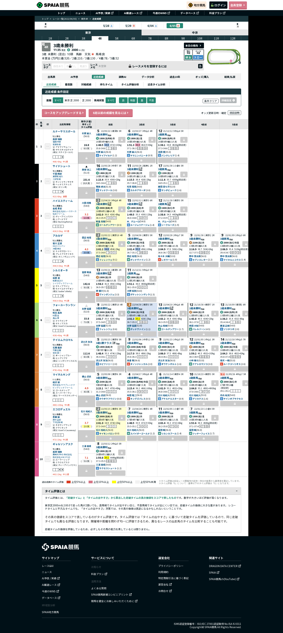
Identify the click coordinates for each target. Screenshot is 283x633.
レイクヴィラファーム (63, 283)
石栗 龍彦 (57, 347)
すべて (111, 100)
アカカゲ (58, 235)
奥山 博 (56, 318)
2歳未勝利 (195, 308)
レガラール (166, 259)
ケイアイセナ (105, 155)
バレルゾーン (198, 329)
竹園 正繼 (57, 350)
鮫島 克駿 (100, 221)
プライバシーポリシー (171, 566)
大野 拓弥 (131, 290)
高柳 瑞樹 (57, 139)
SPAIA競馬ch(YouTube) (224, 579)
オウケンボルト (169, 364)
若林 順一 (57, 353)
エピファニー (105, 364)
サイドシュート (61, 166)
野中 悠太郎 (195, 256)
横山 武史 (86, 376)
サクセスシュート (108, 468)
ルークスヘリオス (232, 364)
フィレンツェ (105, 259)
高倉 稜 (130, 360)
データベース (189, 13)
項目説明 (234, 113)
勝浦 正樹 (224, 325)
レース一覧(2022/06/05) (65, 18)
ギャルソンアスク (63, 444)
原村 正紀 (57, 419)
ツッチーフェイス (201, 433)
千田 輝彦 (57, 173)
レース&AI (47, 566)
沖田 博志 (57, 248)
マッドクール (105, 190)
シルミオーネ (60, 270)
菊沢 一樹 (224, 360)
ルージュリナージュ (139, 224)
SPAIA (214, 572)
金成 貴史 (57, 208)
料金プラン (217, 13)
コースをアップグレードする (64, 112)
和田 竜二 (131, 395)
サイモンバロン (106, 433)
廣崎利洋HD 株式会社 (62, 454)
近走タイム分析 (156, 84)
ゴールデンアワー (108, 224)
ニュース (80, 13)
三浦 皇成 (86, 446)
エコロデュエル (61, 409)
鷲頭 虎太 (100, 186)
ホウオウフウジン (108, 398)
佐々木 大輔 (163, 256)
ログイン (218, 5)
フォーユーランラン (64, 305)
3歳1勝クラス (104, 343)
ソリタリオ (228, 329)
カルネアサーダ (137, 190)
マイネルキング (61, 374)
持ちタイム (106, 84)
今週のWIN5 (161, 13)
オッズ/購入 (202, 77)
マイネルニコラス (232, 259)
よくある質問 (98, 588)
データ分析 (148, 77)
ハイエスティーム (63, 201)
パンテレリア (168, 155)
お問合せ (165, 590)
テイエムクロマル (63, 340)
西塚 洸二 (86, 169)
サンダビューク (169, 190)
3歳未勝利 (102, 134)
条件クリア (210, 101)
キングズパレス (137, 398)
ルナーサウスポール (64, 131)
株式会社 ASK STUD (61, 457)
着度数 (69, 84)
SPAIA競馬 (211, 627)
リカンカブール (169, 433)
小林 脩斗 (193, 360)
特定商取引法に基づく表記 (173, 578)
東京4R (84, 18)
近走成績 (98, 77)
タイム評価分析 (130, 84)
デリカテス (197, 398)
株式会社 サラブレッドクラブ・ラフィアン (65, 385)
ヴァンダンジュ (106, 294)
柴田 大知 (193, 325)
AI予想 (74, 77)
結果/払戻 (230, 77)
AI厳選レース (133, 13)
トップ (61, 13)
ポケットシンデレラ (140, 294)
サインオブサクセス (233, 398)
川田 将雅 (86, 202)
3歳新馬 (162, 169)
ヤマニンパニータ (139, 155)
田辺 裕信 (86, 237)
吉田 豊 (161, 151)
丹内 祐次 (224, 395)
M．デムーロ (133, 221)
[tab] (51, 84)
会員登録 (237, 5)
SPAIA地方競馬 (50, 612)
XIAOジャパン (59, 246)
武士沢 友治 (86, 341)
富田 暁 (161, 430)
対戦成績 (86, 84)
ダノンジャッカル (138, 364)
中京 (195, 32)
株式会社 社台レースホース (65, 211)
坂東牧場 (57, 144)
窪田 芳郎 (57, 141)
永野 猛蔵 (86, 308)
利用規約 (163, 572)
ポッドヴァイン (137, 259)
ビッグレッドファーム (63, 387)
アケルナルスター (170, 398)
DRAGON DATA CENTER (225, 566)
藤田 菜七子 (163, 186)
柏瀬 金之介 (58, 280)
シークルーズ (167, 224)
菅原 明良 (86, 272)
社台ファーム (59, 213)
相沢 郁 (56, 382)
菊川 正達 (57, 243)
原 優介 (99, 290)
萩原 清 (56, 278)
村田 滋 (56, 315)
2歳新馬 (162, 134)
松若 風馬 (131, 186)
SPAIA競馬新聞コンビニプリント (111, 594)
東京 (88, 32)
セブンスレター (200, 259)
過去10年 (175, 77)
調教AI (122, 77)
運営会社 (165, 584)
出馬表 (51, 77)
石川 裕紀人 (163, 395)
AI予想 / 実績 (105, 13)
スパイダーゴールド (140, 433)
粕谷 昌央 (57, 312)
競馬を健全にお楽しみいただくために (114, 601)
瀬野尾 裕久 (58, 176)
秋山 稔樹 (162, 325)
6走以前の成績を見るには (110, 112)
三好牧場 (57, 179)
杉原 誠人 (86, 133)
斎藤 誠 (56, 416)
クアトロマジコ (200, 364)
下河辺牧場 (58, 422)
